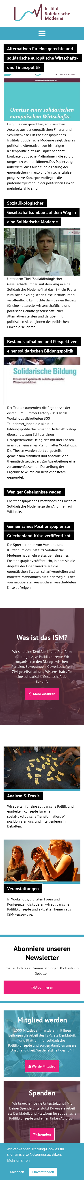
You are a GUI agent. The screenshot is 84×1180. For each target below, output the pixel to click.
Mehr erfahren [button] (18, 1160)
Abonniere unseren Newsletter (42, 953)
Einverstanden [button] (43, 1172)
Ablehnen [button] (16, 1172)
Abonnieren (42, 987)
